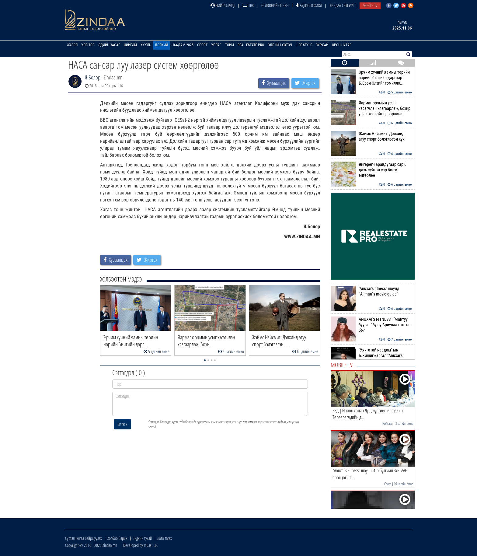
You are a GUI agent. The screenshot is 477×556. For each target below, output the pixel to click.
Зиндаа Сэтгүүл (341, 5)
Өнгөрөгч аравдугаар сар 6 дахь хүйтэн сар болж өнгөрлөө (371, 170)
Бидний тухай (142, 538)
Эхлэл (72, 45)
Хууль (146, 45)
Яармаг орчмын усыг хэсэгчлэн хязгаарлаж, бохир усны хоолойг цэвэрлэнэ (371, 108)
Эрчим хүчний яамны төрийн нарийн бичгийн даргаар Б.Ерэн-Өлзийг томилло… (371, 77)
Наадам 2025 (182, 45)
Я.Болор (92, 77)
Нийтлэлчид (223, 5)
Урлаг (216, 45)
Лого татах (164, 538)
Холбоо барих (117, 538)
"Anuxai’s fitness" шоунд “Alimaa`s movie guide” (371, 291)
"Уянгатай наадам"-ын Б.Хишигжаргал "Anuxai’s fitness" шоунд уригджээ (371, 355)
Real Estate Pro (251, 45)
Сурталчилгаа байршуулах (83, 538)
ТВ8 (248, 5)
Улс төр (88, 45)
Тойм (229, 45)
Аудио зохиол (309, 5)
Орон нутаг (341, 45)
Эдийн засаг (109, 45)
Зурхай (322, 45)
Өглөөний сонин (275, 5)
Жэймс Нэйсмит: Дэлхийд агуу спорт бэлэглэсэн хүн (371, 136)
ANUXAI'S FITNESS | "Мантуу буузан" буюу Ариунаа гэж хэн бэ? (371, 324)
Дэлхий (161, 45)
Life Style (304, 45)
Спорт (202, 45)
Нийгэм (130, 45)
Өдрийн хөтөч (280, 45)
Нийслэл (387, 423)
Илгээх (122, 424)
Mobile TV (370, 5)
